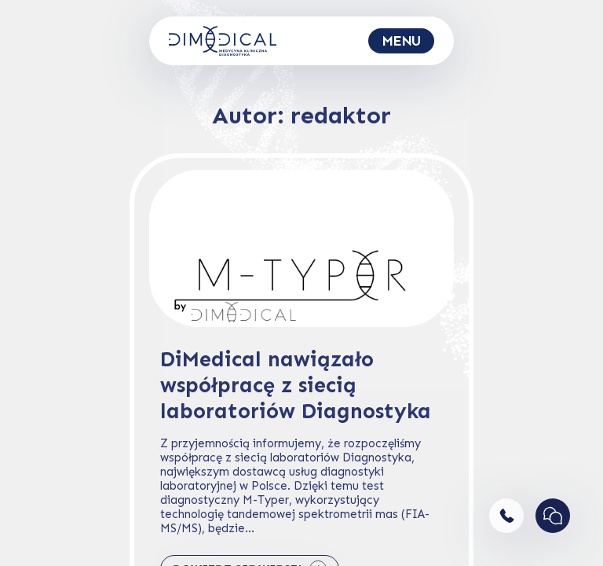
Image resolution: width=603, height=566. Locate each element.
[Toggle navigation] (401, 40)
